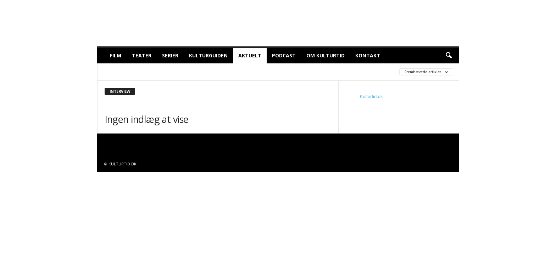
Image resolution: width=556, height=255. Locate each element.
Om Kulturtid (325, 55)
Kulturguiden (208, 55)
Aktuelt (249, 55)
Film (115, 55)
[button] (448, 55)
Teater (141, 55)
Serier (170, 55)
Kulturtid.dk (371, 96)
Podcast (284, 55)
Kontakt (367, 55)
